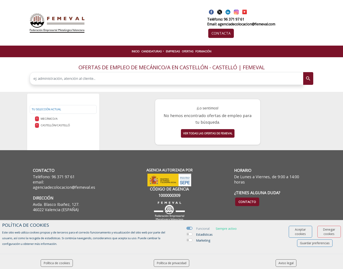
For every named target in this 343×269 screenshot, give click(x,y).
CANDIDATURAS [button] (151, 51)
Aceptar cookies (300, 231)
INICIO (136, 51)
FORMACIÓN (203, 51)
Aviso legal (286, 263)
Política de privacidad (171, 263)
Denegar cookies (329, 231)
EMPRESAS (173, 51)
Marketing (203, 240)
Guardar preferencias (315, 243)
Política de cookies (57, 263)
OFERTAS (188, 51)
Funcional (203, 228)
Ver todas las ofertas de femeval (207, 133)
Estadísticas (204, 234)
